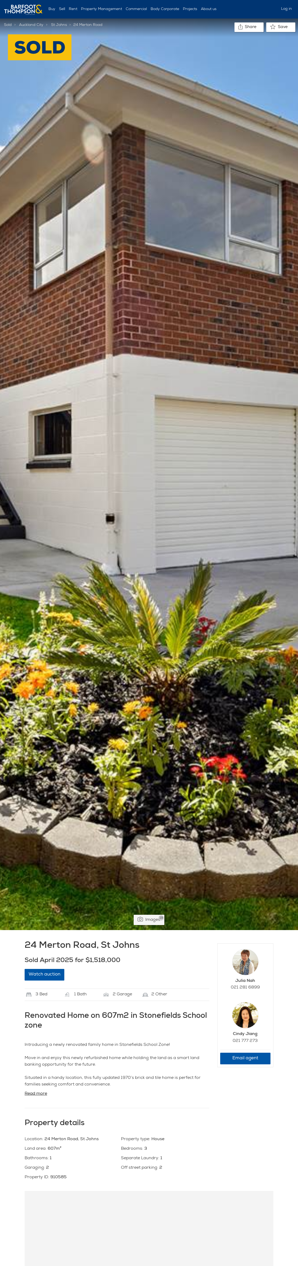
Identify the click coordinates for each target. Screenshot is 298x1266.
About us (208, 9)
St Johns (59, 25)
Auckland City (31, 25)
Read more (36, 1094)
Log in (286, 9)
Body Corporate (165, 9)
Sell (62, 9)
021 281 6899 (245, 988)
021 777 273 (245, 1041)
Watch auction (44, 974)
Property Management (101, 9)
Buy (51, 9)
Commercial (136, 9)
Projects (190, 9)
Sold (8, 25)
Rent (73, 9)
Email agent (245, 1058)
